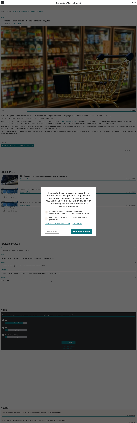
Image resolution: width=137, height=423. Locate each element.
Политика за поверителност (57, 224)
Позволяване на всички (81, 231)
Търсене (132, 2)
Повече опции (52, 231)
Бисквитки (77, 224)
